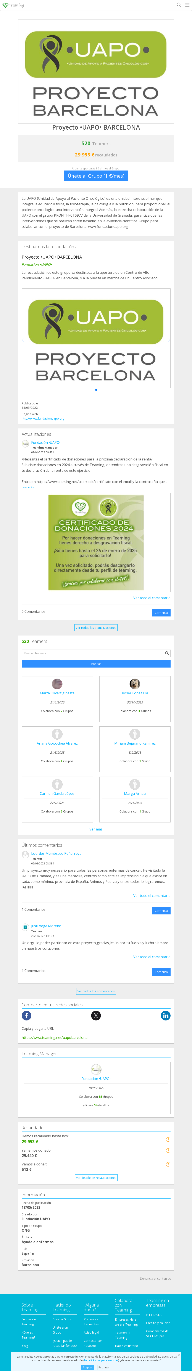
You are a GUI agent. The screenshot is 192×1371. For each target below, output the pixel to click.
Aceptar (87, 1367)
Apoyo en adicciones (35, 1172)
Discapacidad (30, 1205)
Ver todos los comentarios (96, 792)
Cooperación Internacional (39, 1189)
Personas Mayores (34, 1254)
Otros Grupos (30, 1262)
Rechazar (104, 1367)
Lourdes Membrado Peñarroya (56, 654)
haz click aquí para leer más (101, 1360)
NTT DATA (153, 1116)
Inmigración (29, 1238)
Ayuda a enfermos (34, 1180)
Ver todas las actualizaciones (96, 628)
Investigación (30, 1246)
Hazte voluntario (126, 1147)
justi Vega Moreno (46, 726)
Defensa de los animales (38, 1197)
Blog (24, 1146)
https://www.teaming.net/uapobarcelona (54, 838)
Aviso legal (91, 1133)
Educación (28, 1213)
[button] (96, 390)
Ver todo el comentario (152, 597)
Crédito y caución (158, 1124)
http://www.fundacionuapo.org (43, 418)
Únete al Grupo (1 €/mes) (96, 175)
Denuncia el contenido (155, 1080)
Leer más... (29, 487)
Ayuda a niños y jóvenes (38, 1230)
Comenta (161, 613)
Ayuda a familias (32, 1222)
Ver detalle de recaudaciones (96, 979)
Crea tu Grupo (62, 1120)
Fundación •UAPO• (45, 442)
